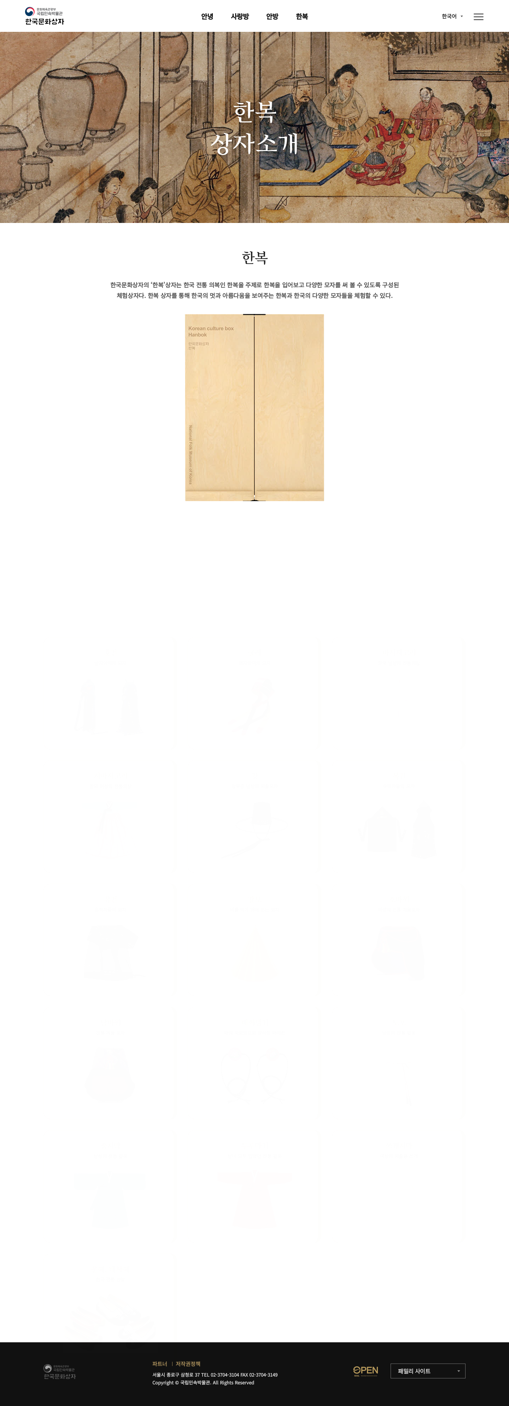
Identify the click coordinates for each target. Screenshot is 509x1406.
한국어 (449, 16)
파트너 (159, 1363)
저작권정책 (188, 1363)
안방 (272, 16)
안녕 (207, 16)
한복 (302, 16)
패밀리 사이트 (414, 1371)
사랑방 (240, 16)
